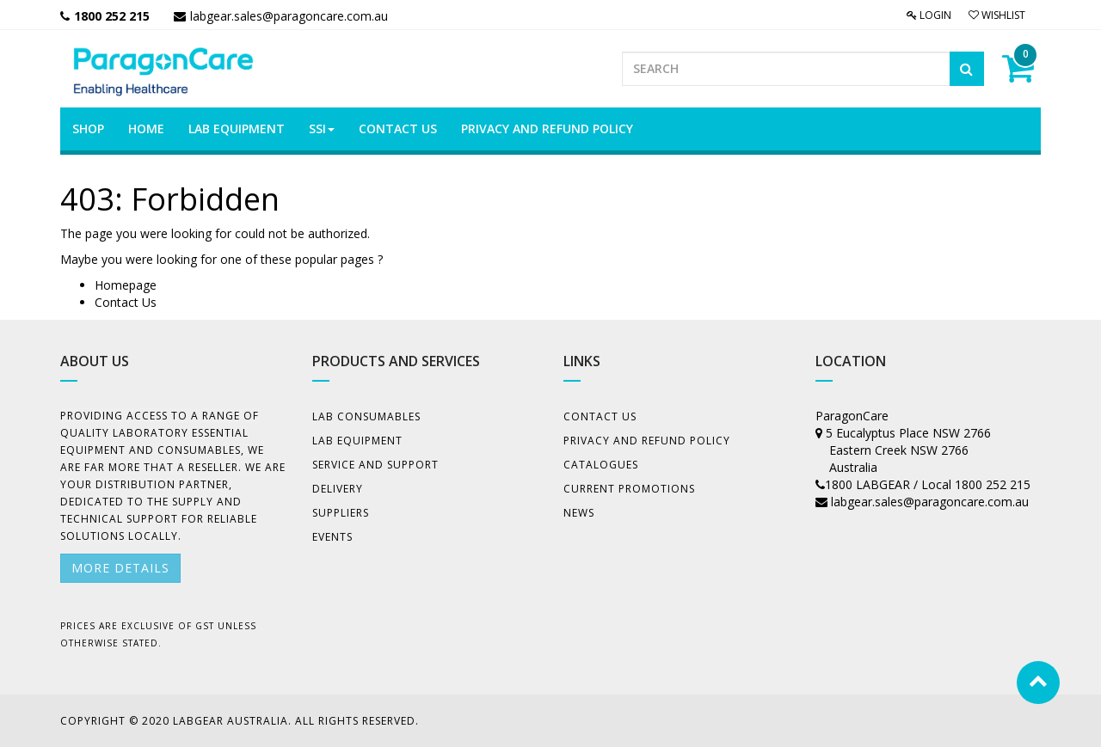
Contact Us (126, 302)
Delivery (337, 488)
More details (120, 568)
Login (929, 15)
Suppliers (340, 512)
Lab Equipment (357, 440)
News (578, 512)
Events (332, 537)
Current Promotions (629, 488)
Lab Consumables (366, 416)
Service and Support (375, 464)
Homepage (126, 285)
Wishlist (997, 15)
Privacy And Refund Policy (646, 440)
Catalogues (600, 464)
